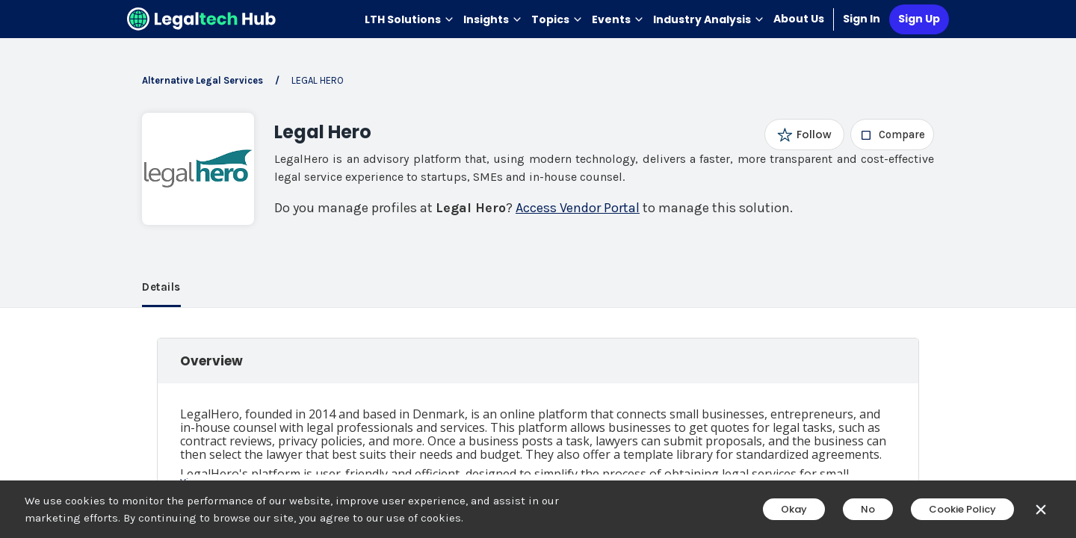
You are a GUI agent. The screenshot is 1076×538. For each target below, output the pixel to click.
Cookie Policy (962, 509)
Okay (794, 509)
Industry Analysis (708, 19)
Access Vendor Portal (578, 208)
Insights (492, 19)
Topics (557, 19)
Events (618, 19)
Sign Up (919, 18)
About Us (798, 18)
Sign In (861, 18)
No (868, 509)
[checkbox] (892, 134)
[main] (538, 269)
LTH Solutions (409, 19)
